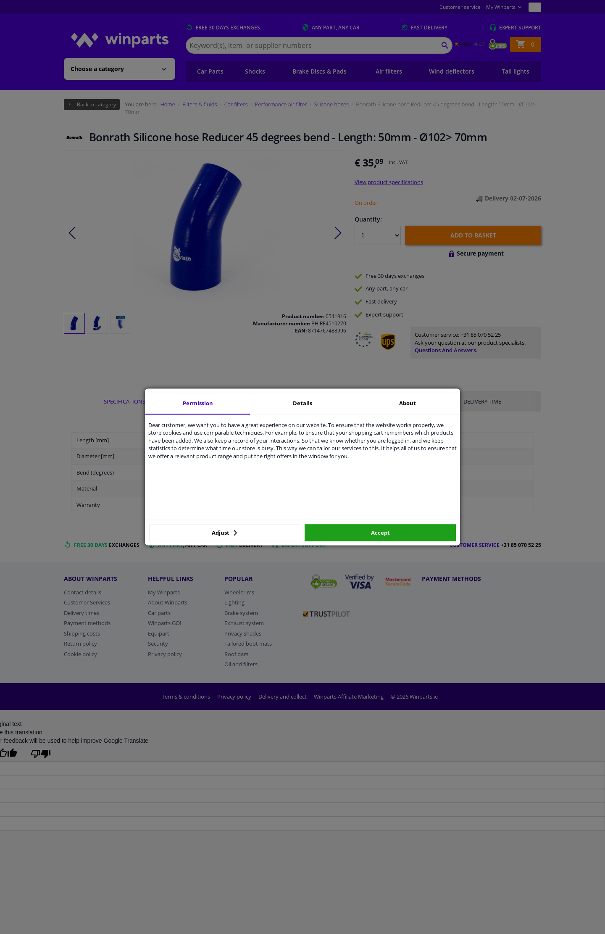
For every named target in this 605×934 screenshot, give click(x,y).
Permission (198, 403)
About (407, 403)
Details (302, 403)
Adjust (224, 532)
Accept (380, 532)
